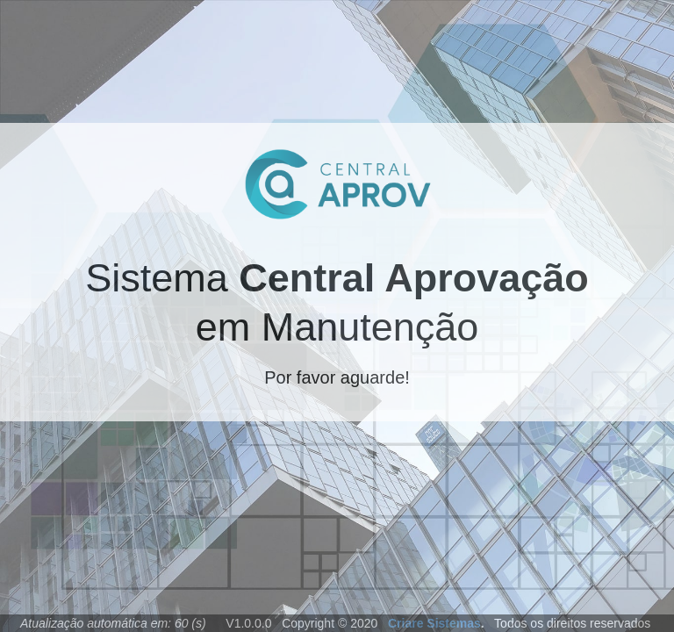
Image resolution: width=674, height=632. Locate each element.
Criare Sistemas (432, 623)
